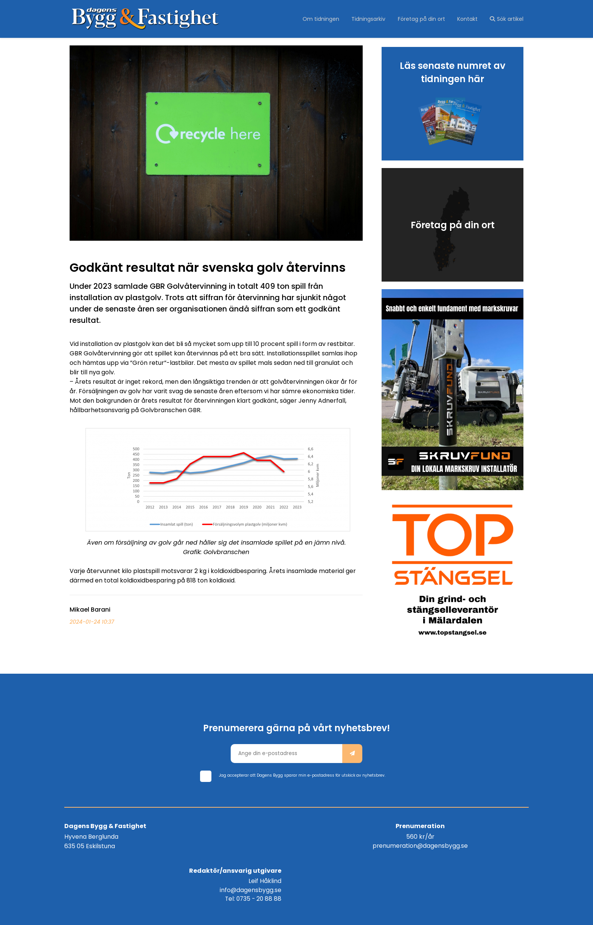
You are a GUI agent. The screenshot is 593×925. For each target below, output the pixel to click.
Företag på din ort (423, 19)
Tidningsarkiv (371, 19)
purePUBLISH (335, 914)
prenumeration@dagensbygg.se (296, 843)
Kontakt (468, 19)
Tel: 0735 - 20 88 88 (498, 853)
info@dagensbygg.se (496, 843)
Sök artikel (506, 19)
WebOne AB (390, 914)
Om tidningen (324, 19)
